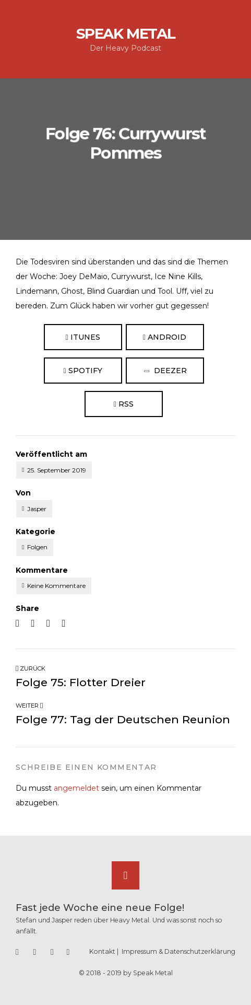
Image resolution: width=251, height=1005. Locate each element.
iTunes (82, 337)
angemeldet (76, 788)
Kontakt (102, 951)
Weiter (29, 705)
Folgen (37, 547)
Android (164, 337)
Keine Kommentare (56, 586)
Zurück (30, 668)
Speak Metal (125, 33)
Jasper (36, 509)
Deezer (165, 371)
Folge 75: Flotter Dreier (81, 682)
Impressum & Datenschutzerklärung (178, 951)
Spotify (82, 370)
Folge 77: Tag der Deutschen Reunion (123, 719)
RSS (124, 404)
